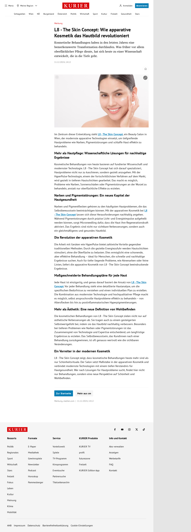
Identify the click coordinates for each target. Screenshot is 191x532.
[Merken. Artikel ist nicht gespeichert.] (146, 69)
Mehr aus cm (84, 393)
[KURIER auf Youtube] (122, 429)
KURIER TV (84, 446)
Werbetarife (115, 458)
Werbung (58, 23)
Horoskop (33, 476)
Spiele (56, 452)
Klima (10, 506)
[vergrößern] (145, 78)
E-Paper (32, 446)
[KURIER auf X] (136, 429)
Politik (73, 14)
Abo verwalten (116, 446)
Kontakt (113, 470)
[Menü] (9, 5)
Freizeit (114, 14)
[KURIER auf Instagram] (129, 429)
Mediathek (33, 452)
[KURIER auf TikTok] (143, 429)
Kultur (104, 14)
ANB (9, 525)
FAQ (111, 464)
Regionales (13, 452)
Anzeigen (113, 452)
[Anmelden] (126, 6)
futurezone (84, 458)
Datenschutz (34, 525)
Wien (31, 14)
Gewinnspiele (35, 458)
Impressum (19, 525)
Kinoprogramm (60, 464)
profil (82, 452)
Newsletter (33, 464)
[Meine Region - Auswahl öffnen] (36, 6)
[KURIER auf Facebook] (115, 429)
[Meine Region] (25, 5)
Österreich (62, 14)
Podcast (32, 470)
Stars (137, 14)
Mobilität (11, 512)
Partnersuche (59, 476)
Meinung (11, 500)
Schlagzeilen (19, 14)
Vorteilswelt (59, 446)
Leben (10, 488)
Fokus (10, 482)
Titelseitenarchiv (61, 482)
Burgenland (48, 14)
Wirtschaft (84, 14)
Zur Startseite (63, 393)
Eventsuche (58, 470)
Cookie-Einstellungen (82, 525)
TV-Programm (60, 458)
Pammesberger (35, 482)
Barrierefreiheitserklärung (55, 525)
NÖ (38, 14)
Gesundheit (126, 14)
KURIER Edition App (89, 470)
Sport (95, 14)
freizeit (10, 476)
